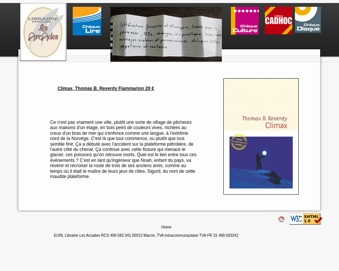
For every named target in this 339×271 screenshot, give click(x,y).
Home (166, 227)
